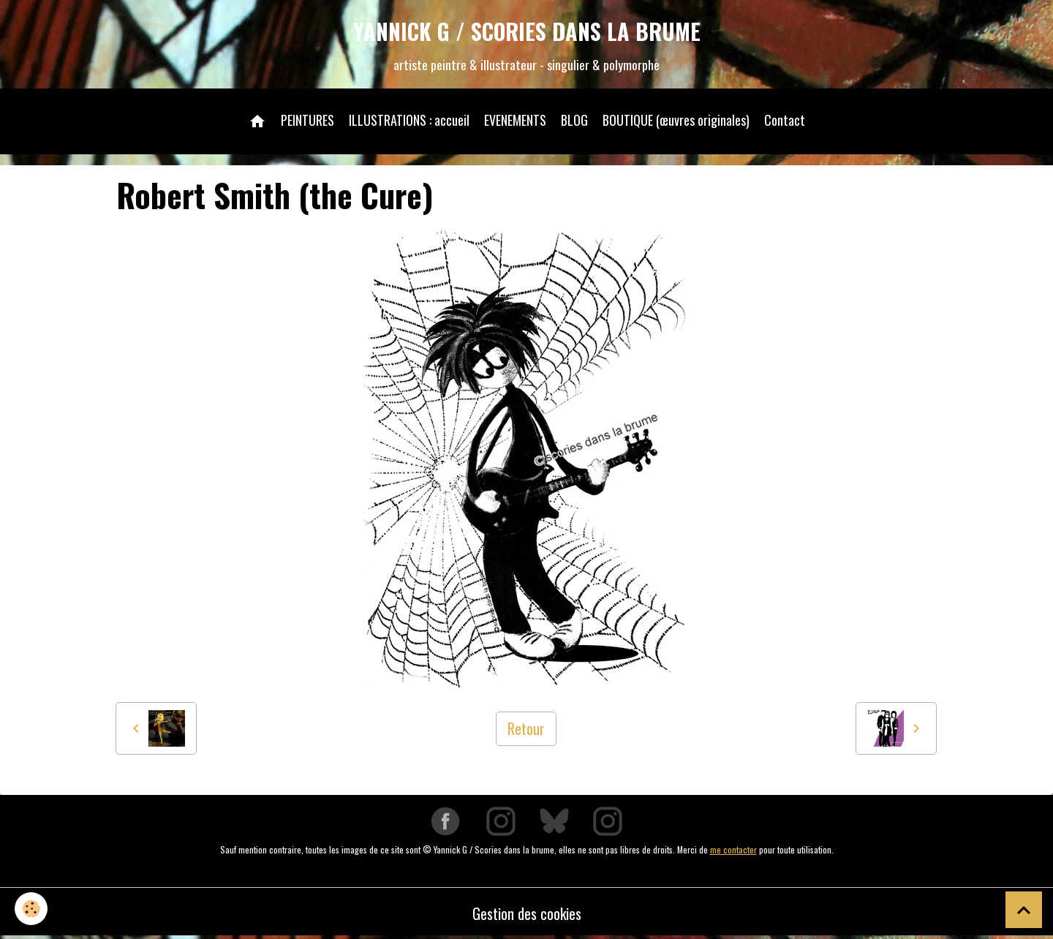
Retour (526, 728)
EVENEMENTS (515, 119)
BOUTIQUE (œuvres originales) (676, 119)
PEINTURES (307, 119)
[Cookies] (31, 908)
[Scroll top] (1023, 909)
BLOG (574, 119)
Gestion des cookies (526, 913)
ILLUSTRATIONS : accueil (409, 119)
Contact (784, 119)
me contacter (733, 849)
